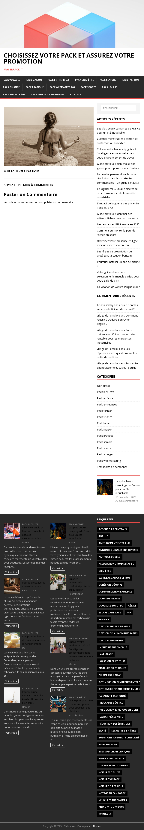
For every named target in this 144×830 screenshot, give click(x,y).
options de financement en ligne (120, 689)
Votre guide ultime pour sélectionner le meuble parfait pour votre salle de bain (118, 276)
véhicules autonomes (113, 800)
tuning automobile (111, 758)
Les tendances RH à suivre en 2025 (118, 224)
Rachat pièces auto (111, 716)
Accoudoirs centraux (113, 529)
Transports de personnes (47, 94)
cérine (132, 605)
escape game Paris (110, 612)
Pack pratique (35, 87)
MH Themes (95, 826)
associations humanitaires (116, 563)
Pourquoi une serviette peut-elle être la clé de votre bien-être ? (32, 697)
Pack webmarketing (62, 87)
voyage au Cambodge (112, 793)
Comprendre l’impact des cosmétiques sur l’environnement (34, 640)
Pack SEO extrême (14, 94)
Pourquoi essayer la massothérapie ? (33, 584)
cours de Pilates (109, 598)
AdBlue (103, 536)
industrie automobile (113, 647)
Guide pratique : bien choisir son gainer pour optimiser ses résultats (81, 706)
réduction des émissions (114, 723)
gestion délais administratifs (118, 633)
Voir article (11, 572)
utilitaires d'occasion (113, 765)
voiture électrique (111, 786)
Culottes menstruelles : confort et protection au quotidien (80, 584)
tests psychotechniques (114, 751)
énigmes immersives (111, 807)
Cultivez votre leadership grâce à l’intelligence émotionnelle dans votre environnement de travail (116, 153)
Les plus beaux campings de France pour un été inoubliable (80, 533)
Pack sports (88, 87)
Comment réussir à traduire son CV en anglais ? (117, 320)
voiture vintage (109, 779)
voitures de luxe (109, 772)
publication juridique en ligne (118, 709)
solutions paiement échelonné (119, 737)
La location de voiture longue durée (118, 287)
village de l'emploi (107, 315)
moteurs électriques (112, 668)
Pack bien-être (84, 79)
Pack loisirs (109, 87)
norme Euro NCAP (110, 675)
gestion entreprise (111, 640)
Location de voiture (112, 661)
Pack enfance (105, 398)
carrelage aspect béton (114, 577)
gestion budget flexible (114, 626)
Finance (104, 619)
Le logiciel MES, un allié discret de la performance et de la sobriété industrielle (117, 193)
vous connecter (27, 202)
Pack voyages (11, 79)
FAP (129, 612)
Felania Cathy (105, 305)
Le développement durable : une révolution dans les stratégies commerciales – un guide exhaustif (118, 178)
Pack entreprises (58, 79)
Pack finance (11, 87)
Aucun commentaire (127, 500)
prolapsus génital (111, 702)
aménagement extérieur (114, 543)
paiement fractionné (112, 696)
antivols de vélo (110, 557)
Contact (75, 94)
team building (108, 744)
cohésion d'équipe (110, 584)
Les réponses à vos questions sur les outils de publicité (117, 353)
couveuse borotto (111, 605)
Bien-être (105, 571)
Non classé (103, 386)
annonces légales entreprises (118, 550)
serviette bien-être (123, 730)
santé (102, 730)
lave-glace (106, 654)
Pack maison (34, 79)
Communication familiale (115, 591)
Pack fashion (130, 79)
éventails (105, 814)
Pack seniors (108, 79)
